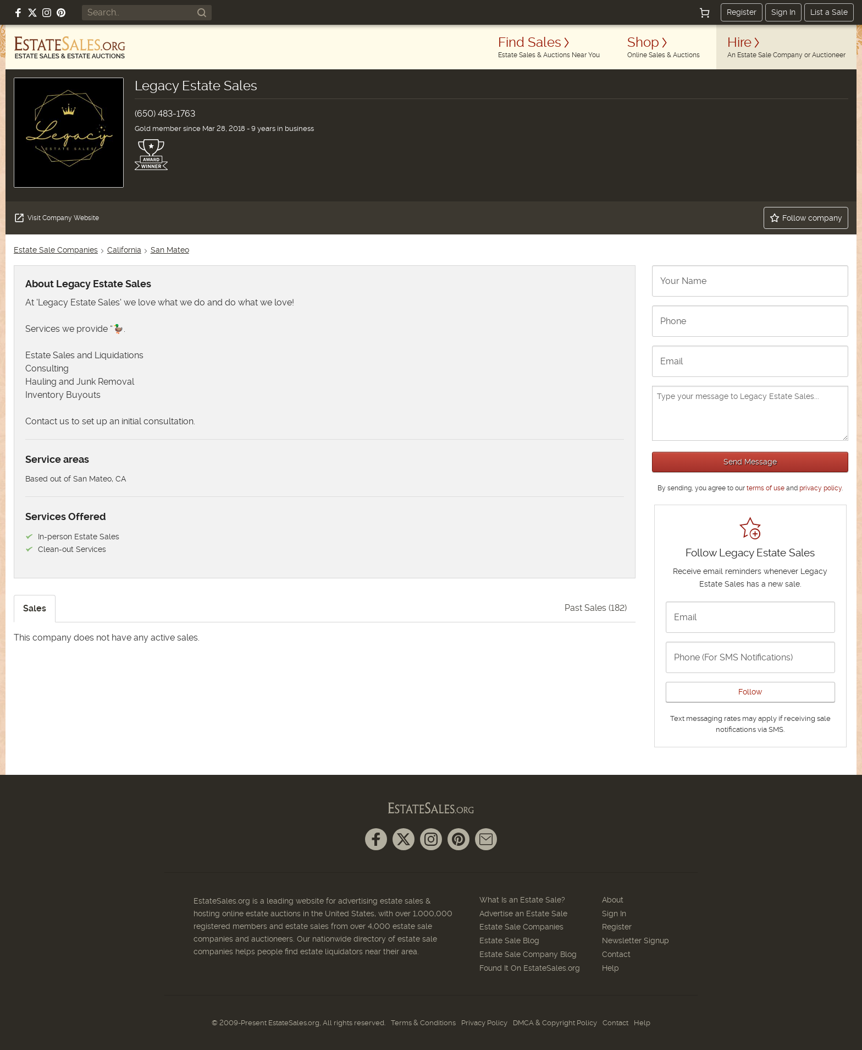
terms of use (765, 488)
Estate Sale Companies (56, 249)
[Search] (202, 12)
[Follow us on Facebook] (18, 12)
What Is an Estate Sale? (522, 899)
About (612, 899)
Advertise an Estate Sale (523, 913)
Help (610, 968)
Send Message (750, 461)
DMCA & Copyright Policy (555, 1023)
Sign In (783, 12)
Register (741, 12)
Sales (34, 608)
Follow (750, 691)
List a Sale (829, 12)
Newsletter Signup (635, 940)
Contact (616, 954)
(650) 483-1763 (165, 113)
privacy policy (820, 488)
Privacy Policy (484, 1023)
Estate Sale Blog (509, 940)
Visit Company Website (56, 217)
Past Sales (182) (596, 608)
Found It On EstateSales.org (529, 968)
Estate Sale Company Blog (528, 954)
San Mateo (170, 249)
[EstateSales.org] (70, 47)
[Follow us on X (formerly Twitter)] (32, 12)
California (124, 249)
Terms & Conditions (423, 1023)
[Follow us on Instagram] (46, 12)
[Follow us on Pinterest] (61, 12)
